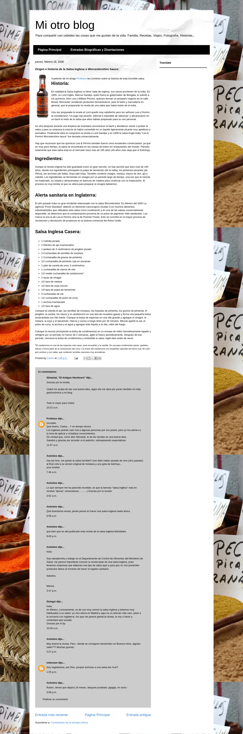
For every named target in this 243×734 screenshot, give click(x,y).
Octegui (51, 601)
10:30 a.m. (52, 628)
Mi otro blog (65, 25)
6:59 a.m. (52, 515)
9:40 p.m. (52, 536)
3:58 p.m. (52, 692)
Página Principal (49, 49)
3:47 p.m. (52, 590)
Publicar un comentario (55, 699)
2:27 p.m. (52, 651)
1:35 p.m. (52, 672)
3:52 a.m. (52, 495)
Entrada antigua (139, 715)
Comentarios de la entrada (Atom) (69, 722)
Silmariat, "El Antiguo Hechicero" (66, 377)
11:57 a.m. (52, 445)
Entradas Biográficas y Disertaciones (97, 49)
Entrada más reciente (51, 715)
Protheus (82, 78)
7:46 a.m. (52, 472)
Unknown (52, 662)
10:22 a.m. (52, 407)
